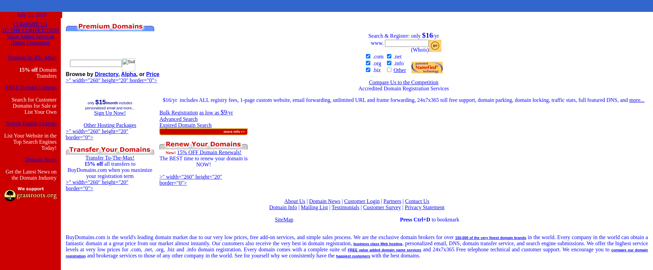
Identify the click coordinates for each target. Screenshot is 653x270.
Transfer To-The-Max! (110, 158)
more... (637, 100)
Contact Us (417, 201)
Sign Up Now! (110, 113)
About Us (294, 201)
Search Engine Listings (31, 123)
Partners (392, 201)
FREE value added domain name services (384, 250)
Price (152, 74)
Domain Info (283, 207)
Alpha (128, 74)
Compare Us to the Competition (403, 82)
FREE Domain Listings (30, 87)
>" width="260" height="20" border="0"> (111, 80)
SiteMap (284, 219)
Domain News (41, 159)
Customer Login (362, 201)
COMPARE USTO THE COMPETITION (30, 27)
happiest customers (353, 256)
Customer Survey (382, 207)
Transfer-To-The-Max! (31, 57)
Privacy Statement (425, 207)
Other (400, 70)
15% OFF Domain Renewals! (209, 152)
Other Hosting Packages (110, 125)
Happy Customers (30, 43)
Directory (106, 74)
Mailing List (314, 207)
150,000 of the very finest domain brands (490, 238)
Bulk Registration (178, 112)
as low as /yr (216, 112)
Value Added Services (30, 36)
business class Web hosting (377, 244)
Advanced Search (178, 119)
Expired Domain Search (185, 125)
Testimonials (345, 207)
